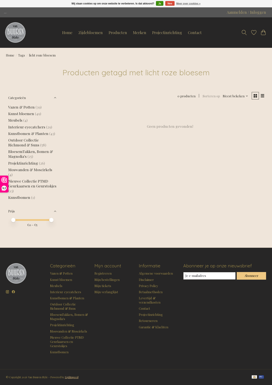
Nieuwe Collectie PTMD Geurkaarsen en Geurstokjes (32, 183)
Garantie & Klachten (153, 327)
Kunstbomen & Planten (28, 133)
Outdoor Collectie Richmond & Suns (24, 142)
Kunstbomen (19, 197)
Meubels (15, 120)
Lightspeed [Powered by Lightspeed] (71, 377)
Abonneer (251, 276)
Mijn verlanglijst (106, 292)
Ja (159, 3)
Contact (195, 32)
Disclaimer (146, 280)
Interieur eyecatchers (26, 126)
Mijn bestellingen (107, 280)
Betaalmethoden (151, 292)
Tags (21, 55)
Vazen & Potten (21, 106)
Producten (118, 32)
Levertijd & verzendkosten (149, 300)
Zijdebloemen (90, 32)
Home (67, 32)
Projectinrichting (167, 32)
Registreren (103, 273)
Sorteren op (211, 96)
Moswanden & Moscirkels (30, 169)
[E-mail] (209, 276)
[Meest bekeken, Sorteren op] (235, 96)
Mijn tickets (102, 286)
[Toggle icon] (244, 32)
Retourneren (148, 321)
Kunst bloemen (21, 113)
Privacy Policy (148, 286)
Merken (139, 32)
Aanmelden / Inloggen (246, 12)
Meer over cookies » (188, 3)
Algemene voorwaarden (156, 273)
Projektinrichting (23, 163)
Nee (170, 3)
